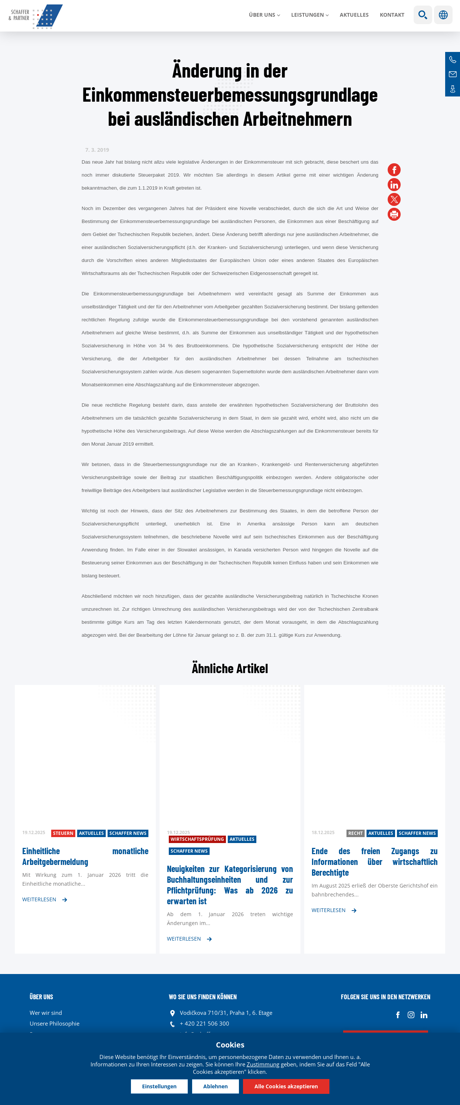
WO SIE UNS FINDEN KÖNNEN (203, 997)
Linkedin (423, 1014)
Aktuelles (354, 14)
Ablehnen (215, 1086)
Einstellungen (159, 1086)
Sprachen (443, 15)
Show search (423, 15)
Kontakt (392, 14)
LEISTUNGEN (307, 14)
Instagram (410, 1014)
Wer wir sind (46, 1012)
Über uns (262, 14)
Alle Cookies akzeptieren (286, 1086)
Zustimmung (263, 1064)
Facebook (397, 1014)
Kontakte (452, 89)
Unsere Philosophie (54, 1023)
